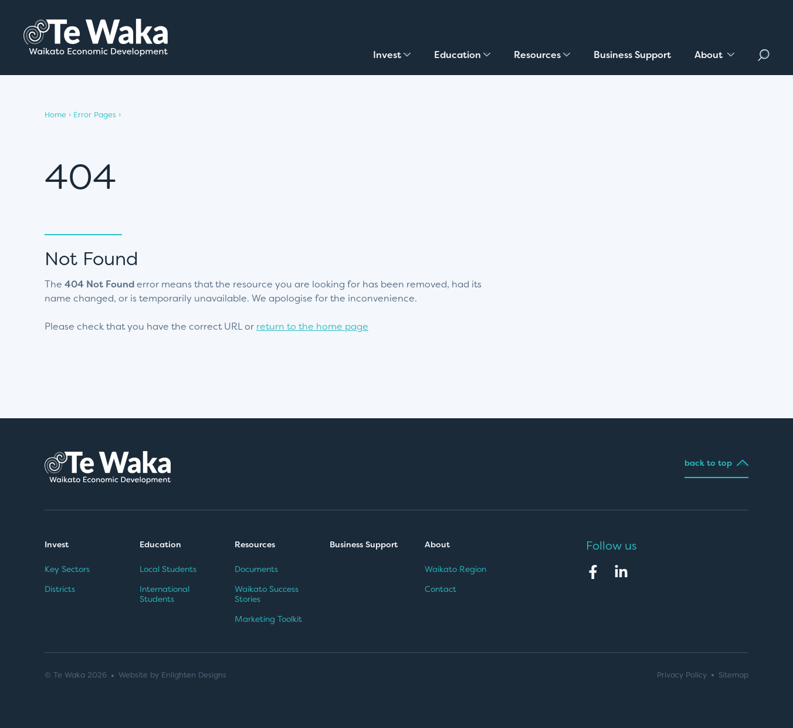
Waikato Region (455, 569)
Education (160, 544)
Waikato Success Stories (267, 594)
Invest (57, 544)
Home (55, 115)
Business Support (364, 544)
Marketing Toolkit (268, 619)
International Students (164, 594)
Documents (256, 569)
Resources (255, 544)
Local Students (168, 569)
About (438, 544)
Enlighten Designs (193, 675)
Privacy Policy (682, 675)
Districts (60, 589)
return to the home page (312, 326)
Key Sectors (67, 569)
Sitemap (733, 675)
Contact (440, 589)
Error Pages (94, 115)
